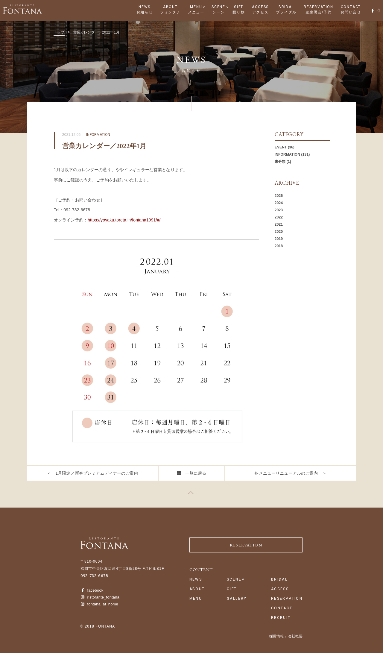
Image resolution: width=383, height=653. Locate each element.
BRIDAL (286, 7)
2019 (279, 239)
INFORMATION (287, 154)
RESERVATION (318, 7)
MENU (196, 7)
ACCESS (260, 7)
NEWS (145, 7)
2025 (279, 196)
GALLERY (237, 599)
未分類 (280, 162)
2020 (279, 232)
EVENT (281, 147)
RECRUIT (281, 618)
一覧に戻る (195, 473)
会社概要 (295, 636)
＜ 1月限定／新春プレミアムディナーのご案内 (92, 473)
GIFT (238, 7)
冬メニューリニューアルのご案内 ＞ (290, 473)
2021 (279, 224)
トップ (59, 32)
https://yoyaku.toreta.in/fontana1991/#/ (124, 220)
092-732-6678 (94, 575)
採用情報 (276, 636)
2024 (279, 203)
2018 (279, 246)
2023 (279, 210)
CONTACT (351, 7)
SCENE (218, 7)
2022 (279, 217)
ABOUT (170, 7)
